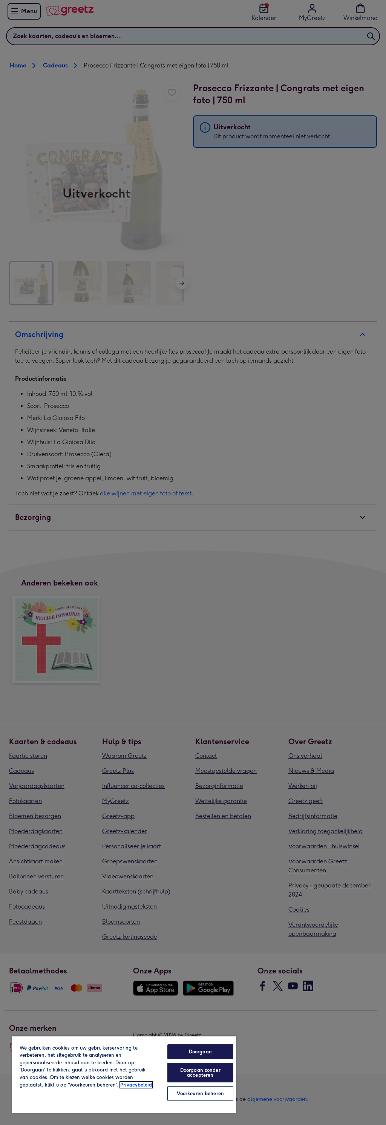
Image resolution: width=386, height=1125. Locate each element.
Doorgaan (200, 1051)
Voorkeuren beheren (200, 1093)
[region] (124, 1074)
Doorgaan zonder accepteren (200, 1072)
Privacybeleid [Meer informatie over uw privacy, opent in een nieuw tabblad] (136, 1085)
